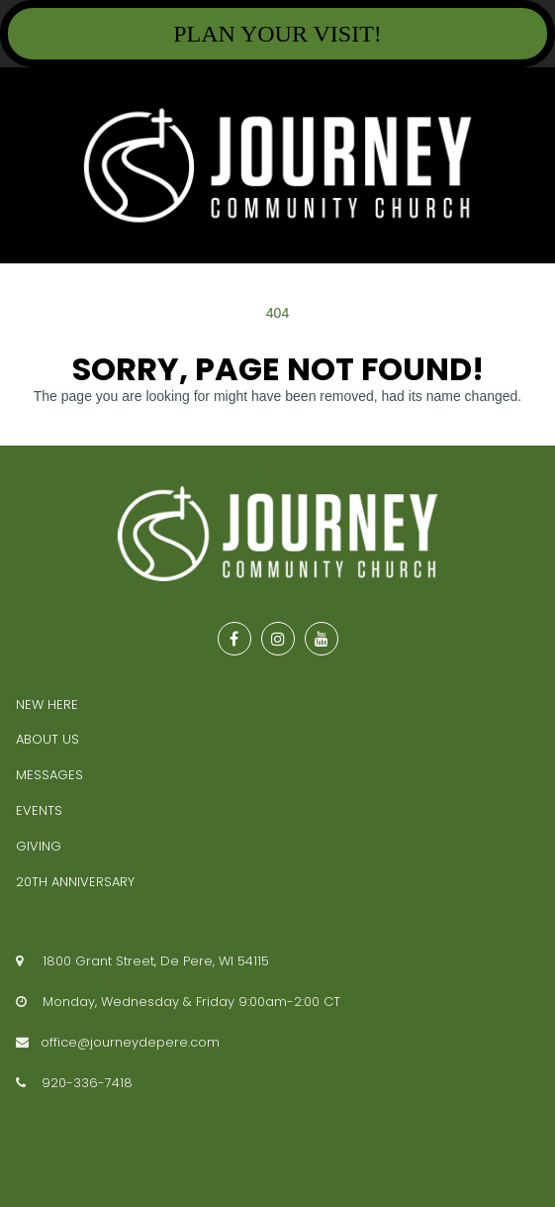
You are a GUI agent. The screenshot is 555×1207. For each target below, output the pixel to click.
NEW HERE (47, 704)
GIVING (38, 846)
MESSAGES (49, 774)
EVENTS (39, 810)
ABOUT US (47, 739)
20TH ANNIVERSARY (75, 881)
